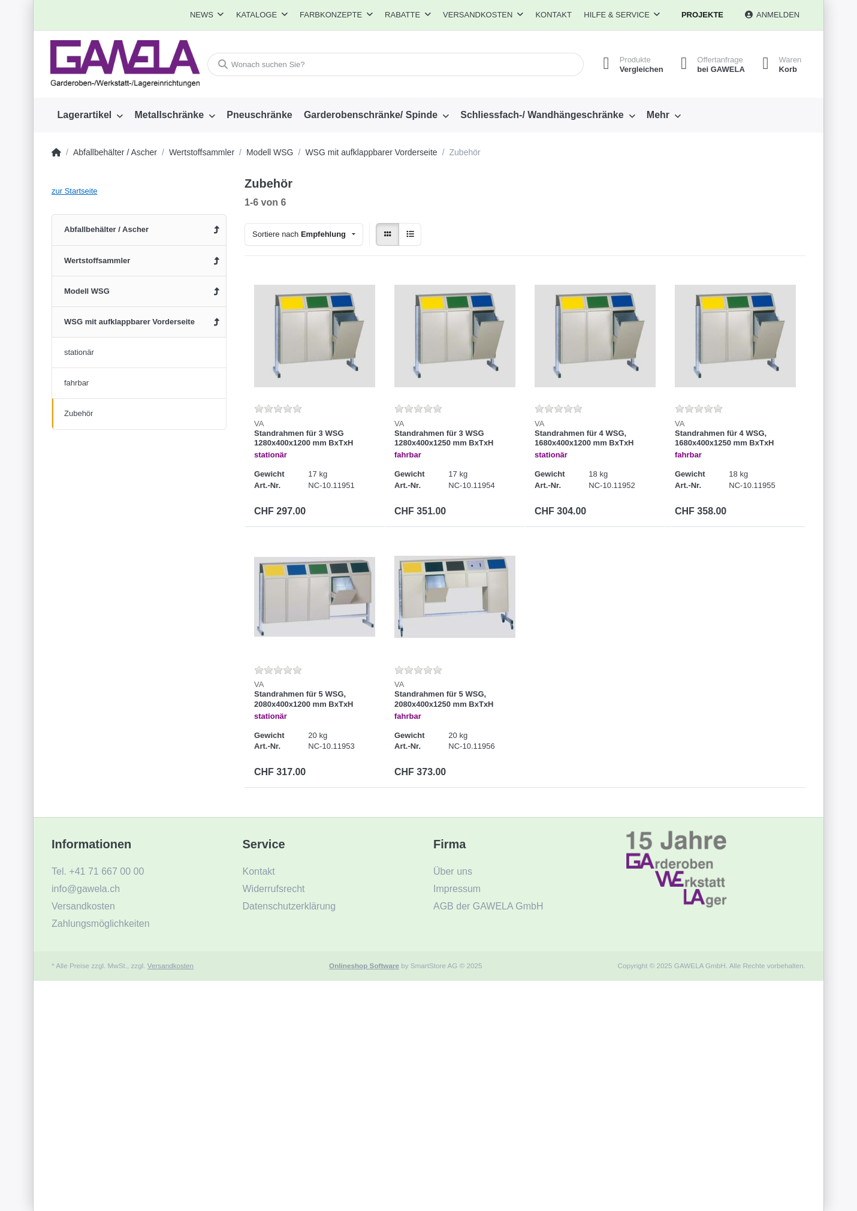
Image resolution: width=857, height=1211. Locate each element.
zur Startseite (75, 190)
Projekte (702, 14)
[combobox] (304, 234)
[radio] (387, 234)
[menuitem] (90, 115)
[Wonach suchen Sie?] (394, 64)
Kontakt (553, 14)
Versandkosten (170, 965)
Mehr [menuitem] (658, 115)
